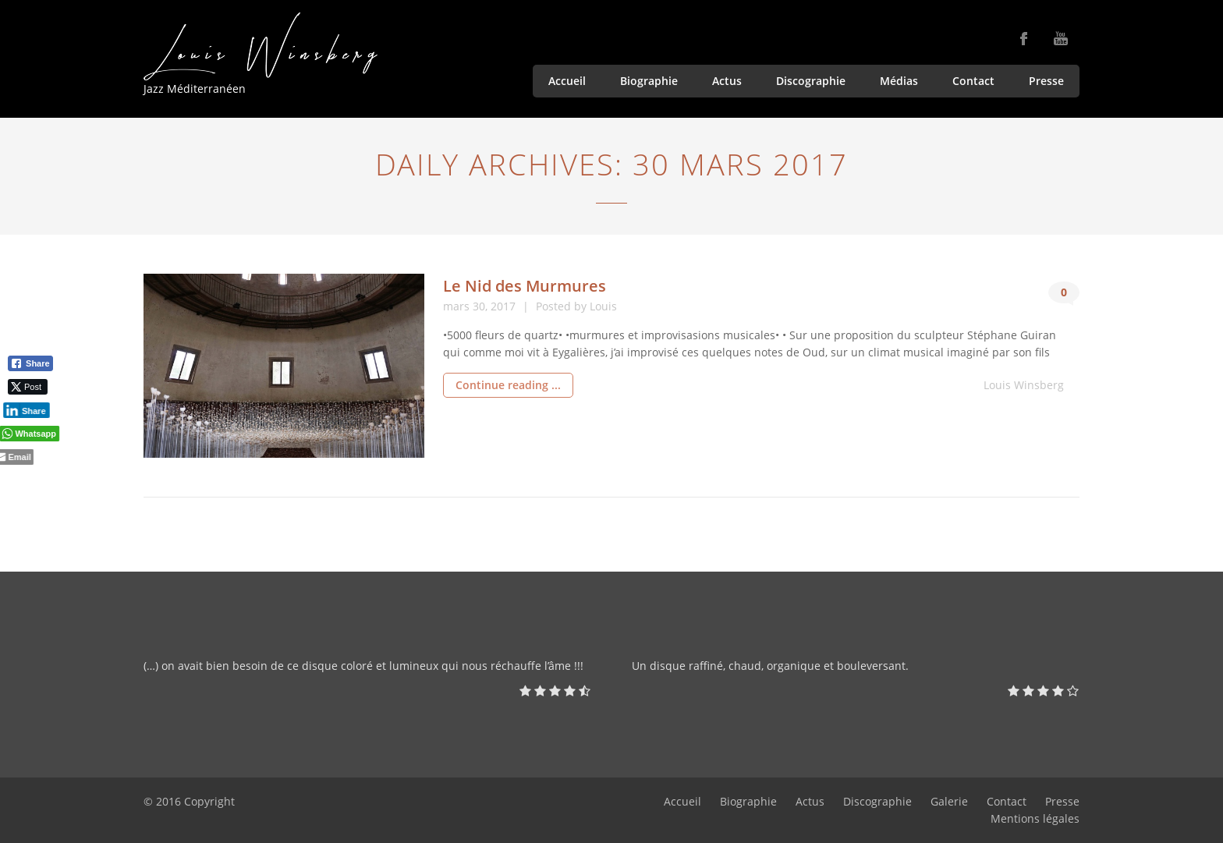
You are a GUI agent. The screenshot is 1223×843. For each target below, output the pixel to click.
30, (482, 306)
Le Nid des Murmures (524, 285)
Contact (973, 80)
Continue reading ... (508, 384)
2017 (505, 306)
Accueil (567, 80)
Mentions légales (1035, 818)
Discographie (810, 80)
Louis (603, 306)
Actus (727, 80)
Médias (899, 80)
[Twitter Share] (26, 387)
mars (458, 306)
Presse (1046, 80)
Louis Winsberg (1024, 384)
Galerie (949, 801)
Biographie (649, 80)
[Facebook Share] (30, 363)
